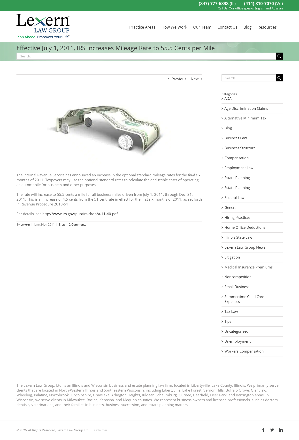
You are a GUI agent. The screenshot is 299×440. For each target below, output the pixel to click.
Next (195, 78)
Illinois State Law (238, 237)
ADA (227, 98)
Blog (62, 224)
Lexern (25, 224)
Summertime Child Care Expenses (244, 299)
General (231, 207)
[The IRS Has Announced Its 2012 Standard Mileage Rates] (109, 131)
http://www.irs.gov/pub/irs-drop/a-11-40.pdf (80, 213)
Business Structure (239, 148)
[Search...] (146, 56)
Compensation (236, 158)
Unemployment (237, 341)
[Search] (279, 56)
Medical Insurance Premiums (248, 267)
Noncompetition (238, 277)
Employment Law (238, 167)
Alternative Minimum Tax (245, 118)
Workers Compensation (244, 351)
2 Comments (77, 224)
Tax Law (231, 311)
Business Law (235, 138)
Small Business (236, 286)
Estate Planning (237, 177)
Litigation (232, 257)
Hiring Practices (237, 217)
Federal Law (234, 197)
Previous (179, 78)
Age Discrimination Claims (246, 108)
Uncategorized (236, 331)
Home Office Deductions (244, 227)
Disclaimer (99, 430)
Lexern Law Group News (244, 247)
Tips (227, 321)
